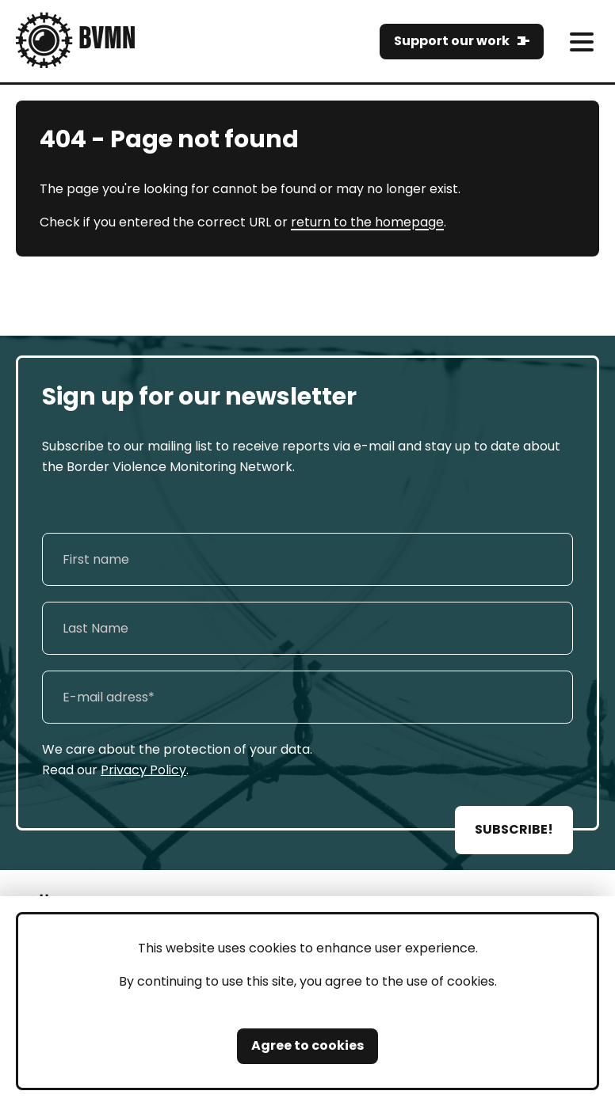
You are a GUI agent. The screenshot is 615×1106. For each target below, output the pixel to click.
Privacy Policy (143, 770)
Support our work (452, 41)
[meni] (581, 41)
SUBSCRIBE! (514, 829)
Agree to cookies (307, 1045)
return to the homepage (367, 222)
